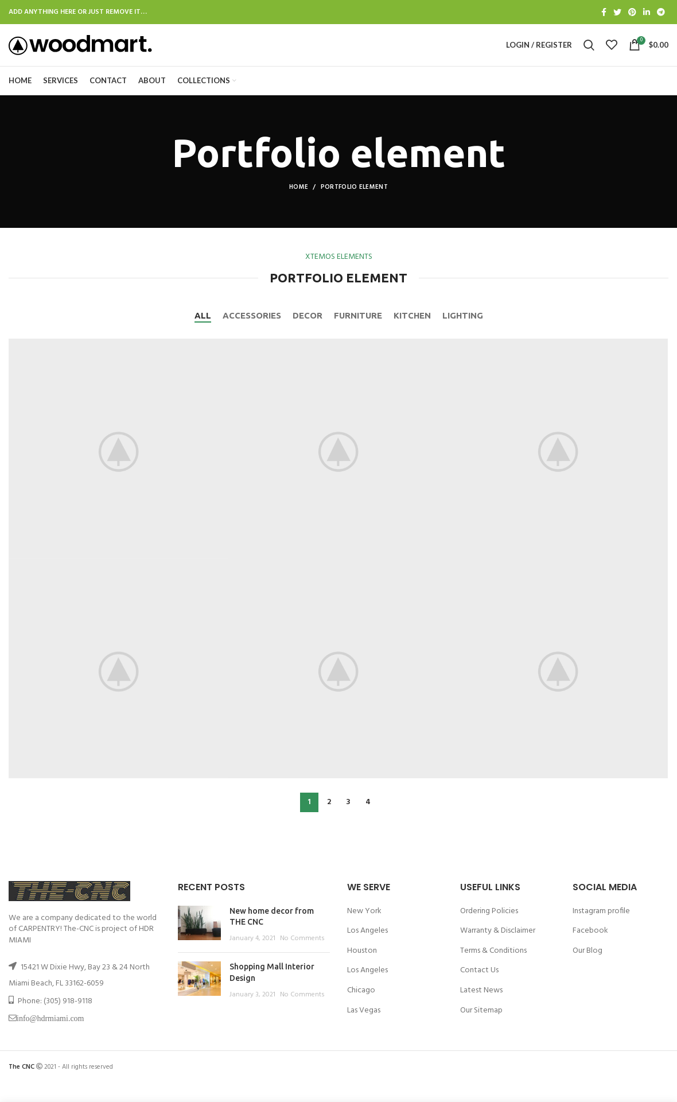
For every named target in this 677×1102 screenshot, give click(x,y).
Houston (362, 969)
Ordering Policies (489, 929)
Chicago (361, 1008)
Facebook (590, 949)
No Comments (302, 957)
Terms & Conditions (493, 969)
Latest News (481, 1008)
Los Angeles (367, 949)
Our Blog (587, 969)
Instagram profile (601, 929)
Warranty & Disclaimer (497, 949)
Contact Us (479, 989)
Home (298, 204)
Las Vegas (363, 1028)
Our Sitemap (481, 1028)
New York (364, 929)
